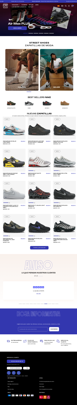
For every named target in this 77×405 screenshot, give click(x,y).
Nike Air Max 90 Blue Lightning (9, 142)
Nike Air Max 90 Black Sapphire (35, 239)
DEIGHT (26, 375)
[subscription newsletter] (62, 6)
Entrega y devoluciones (13, 384)
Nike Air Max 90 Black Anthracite (60, 206)
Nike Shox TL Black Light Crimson (36, 206)
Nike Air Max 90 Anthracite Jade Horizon (9, 239)
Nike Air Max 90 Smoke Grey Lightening (10, 174)
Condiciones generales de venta (46, 381)
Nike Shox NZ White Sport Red (34, 174)
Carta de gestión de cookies (45, 389)
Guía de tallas (11, 389)
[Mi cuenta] (68, 5)
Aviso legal (41, 386)
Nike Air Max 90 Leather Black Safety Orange (36, 142)
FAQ (8, 386)
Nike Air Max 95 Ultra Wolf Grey (60, 174)
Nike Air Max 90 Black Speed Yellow (60, 142)
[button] (65, 6)
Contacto (41, 384)
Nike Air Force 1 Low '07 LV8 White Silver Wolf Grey (10, 206)
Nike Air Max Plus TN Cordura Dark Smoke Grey (60, 239)
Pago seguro (10, 381)
